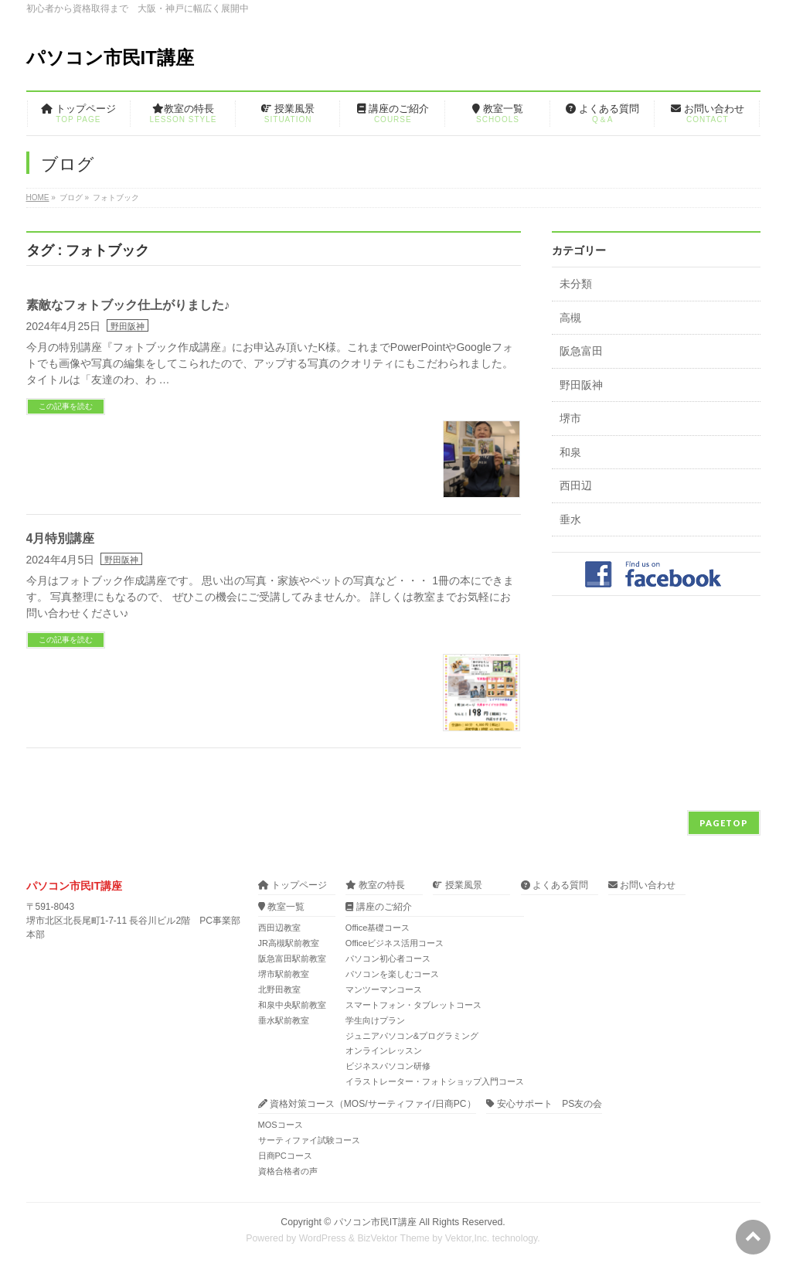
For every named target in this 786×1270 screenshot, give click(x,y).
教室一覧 (281, 907)
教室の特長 (375, 885)
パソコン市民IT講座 (110, 57)
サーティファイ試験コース (309, 1140)
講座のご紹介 (378, 907)
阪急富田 (581, 351)
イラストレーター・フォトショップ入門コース (434, 1081)
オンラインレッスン (383, 1050)
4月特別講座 (60, 538)
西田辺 (576, 486)
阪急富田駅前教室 (292, 958)
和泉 (570, 452)
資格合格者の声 (288, 1171)
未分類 (576, 284)
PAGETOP (723, 823)
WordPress (322, 1238)
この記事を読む (66, 406)
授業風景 (457, 885)
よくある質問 (554, 885)
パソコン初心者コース (387, 958)
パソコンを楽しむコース (392, 974)
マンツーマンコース (383, 989)
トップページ (292, 885)
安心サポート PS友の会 (544, 1104)
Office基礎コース (377, 927)
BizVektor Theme (393, 1238)
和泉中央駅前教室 (292, 1005)
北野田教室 (279, 989)
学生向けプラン (375, 1020)
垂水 (570, 520)
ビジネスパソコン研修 (387, 1066)
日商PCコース (285, 1155)
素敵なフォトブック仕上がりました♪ (128, 305)
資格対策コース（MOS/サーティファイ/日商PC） (367, 1104)
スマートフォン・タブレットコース (413, 1005)
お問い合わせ (641, 885)
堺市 (570, 418)
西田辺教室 (279, 927)
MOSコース (280, 1124)
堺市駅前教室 (283, 974)
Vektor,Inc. (467, 1238)
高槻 (570, 318)
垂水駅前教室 (283, 1020)
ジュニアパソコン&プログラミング (411, 1035)
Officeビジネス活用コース (394, 943)
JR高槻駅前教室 (288, 943)
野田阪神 (128, 326)
